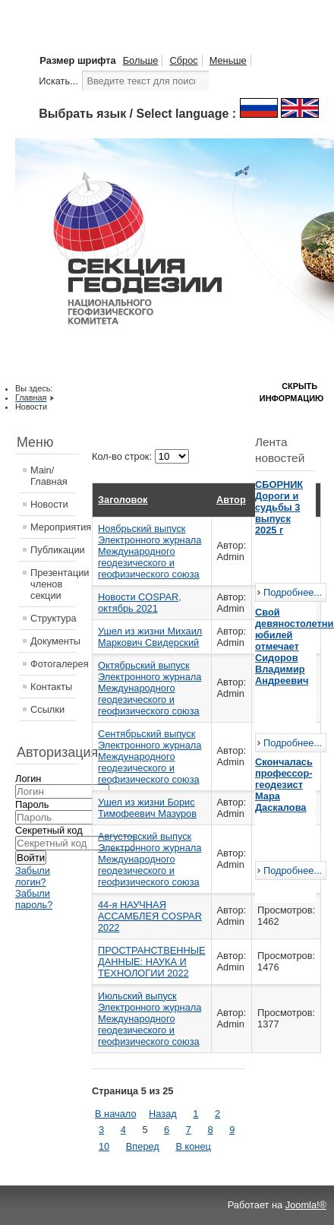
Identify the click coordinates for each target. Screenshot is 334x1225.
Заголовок (123, 499)
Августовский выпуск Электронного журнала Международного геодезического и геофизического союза (149, 859)
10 (104, 1146)
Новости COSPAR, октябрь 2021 (139, 602)
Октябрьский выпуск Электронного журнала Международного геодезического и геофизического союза (149, 688)
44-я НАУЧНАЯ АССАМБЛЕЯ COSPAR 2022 (150, 916)
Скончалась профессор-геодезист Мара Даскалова (284, 784)
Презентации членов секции (52, 584)
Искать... (58, 81)
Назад (163, 1113)
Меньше (228, 60)
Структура (52, 618)
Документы (52, 641)
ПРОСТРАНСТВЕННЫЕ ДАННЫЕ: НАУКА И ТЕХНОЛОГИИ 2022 (152, 962)
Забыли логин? (32, 876)
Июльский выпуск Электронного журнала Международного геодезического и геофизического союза (149, 1018)
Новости (49, 504)
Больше (141, 60)
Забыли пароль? (33, 899)
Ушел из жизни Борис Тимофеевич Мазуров (147, 807)
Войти (31, 857)
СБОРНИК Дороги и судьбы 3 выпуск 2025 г (279, 507)
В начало (116, 1113)
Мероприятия (52, 527)
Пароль (32, 804)
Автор (231, 499)
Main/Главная (49, 475)
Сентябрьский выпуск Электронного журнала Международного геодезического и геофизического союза (149, 756)
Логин (28, 778)
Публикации (52, 550)
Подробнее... (292, 592)
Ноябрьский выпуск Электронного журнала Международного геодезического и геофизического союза (149, 551)
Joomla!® (305, 1205)
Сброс (183, 60)
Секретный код (49, 830)
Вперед (142, 1146)
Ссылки (47, 709)
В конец (192, 1146)
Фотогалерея (52, 663)
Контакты (51, 686)
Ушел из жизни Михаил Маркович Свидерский (150, 636)
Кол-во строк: (123, 456)
